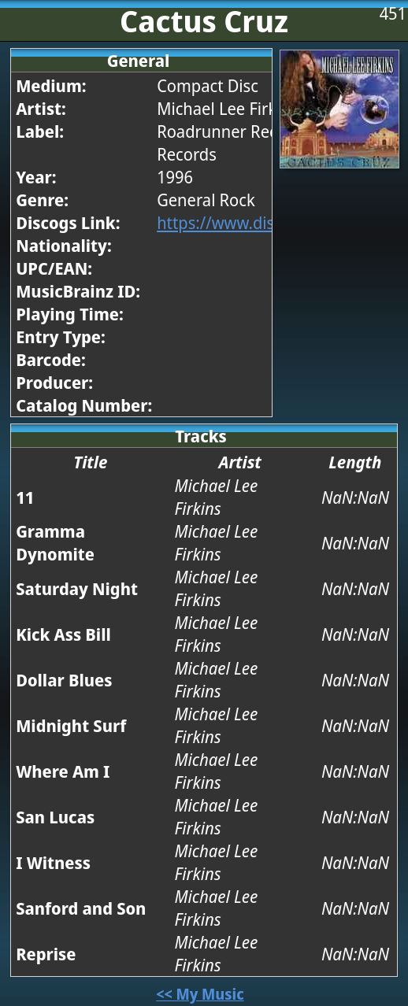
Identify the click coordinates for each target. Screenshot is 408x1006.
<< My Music (199, 993)
